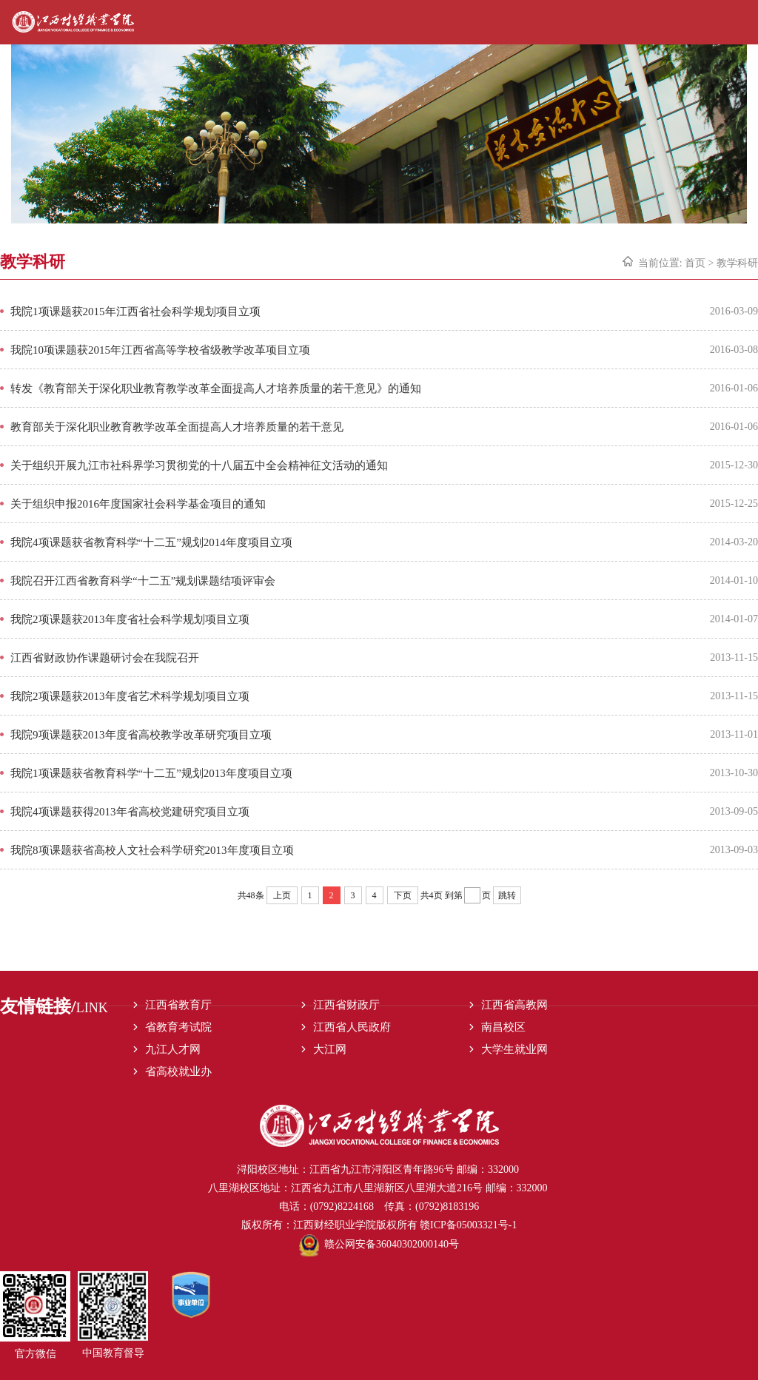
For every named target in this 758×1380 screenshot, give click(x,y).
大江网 (329, 1049)
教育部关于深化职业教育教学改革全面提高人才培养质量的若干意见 (176, 427)
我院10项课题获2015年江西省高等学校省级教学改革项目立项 (160, 350)
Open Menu (745, 22)
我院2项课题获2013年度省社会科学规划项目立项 (129, 619)
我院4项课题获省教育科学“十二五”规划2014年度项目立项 (151, 542)
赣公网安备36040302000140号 (379, 1244)
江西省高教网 (514, 1005)
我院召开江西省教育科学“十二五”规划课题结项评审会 (142, 581)
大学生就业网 (514, 1049)
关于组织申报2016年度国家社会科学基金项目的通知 (138, 504)
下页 (403, 895)
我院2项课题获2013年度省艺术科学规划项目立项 (129, 696)
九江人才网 (173, 1049)
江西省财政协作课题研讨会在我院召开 (104, 658)
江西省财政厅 (346, 1005)
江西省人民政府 (352, 1027)
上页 (282, 895)
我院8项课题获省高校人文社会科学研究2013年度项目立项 (152, 850)
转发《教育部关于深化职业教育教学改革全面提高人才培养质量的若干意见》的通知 (215, 388)
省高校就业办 (178, 1071)
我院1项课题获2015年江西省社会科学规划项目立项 (135, 311)
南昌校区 (503, 1027)
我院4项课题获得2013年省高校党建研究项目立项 (129, 812)
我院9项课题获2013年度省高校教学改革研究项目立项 (141, 735)
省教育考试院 (178, 1027)
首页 (695, 263)
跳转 (507, 895)
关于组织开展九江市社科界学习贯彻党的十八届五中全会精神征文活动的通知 (199, 465)
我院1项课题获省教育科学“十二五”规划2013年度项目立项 (151, 773)
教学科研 (737, 263)
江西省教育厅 (178, 1005)
